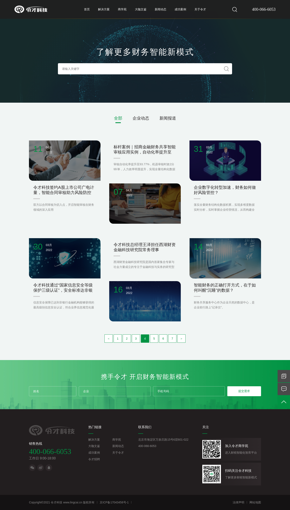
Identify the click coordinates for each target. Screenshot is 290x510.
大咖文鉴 (140, 9)
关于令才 (200, 9)
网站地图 (255, 502)
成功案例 (180, 9)
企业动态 (141, 118)
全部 (118, 118)
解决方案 (104, 9)
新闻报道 (167, 118)
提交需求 (244, 391)
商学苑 (122, 9)
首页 (87, 9)
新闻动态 (160, 9)
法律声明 (238, 502)
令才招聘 (94, 459)
